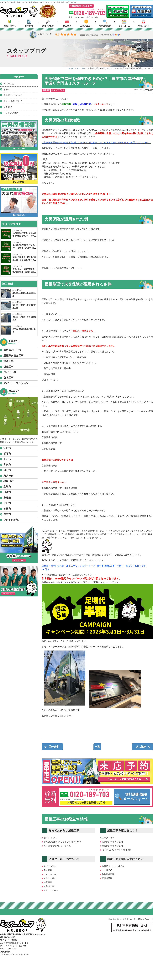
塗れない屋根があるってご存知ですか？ (62, 841)
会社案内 (29, 23)
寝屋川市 (8, 481)
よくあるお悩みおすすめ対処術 (116, 850)
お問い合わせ (143, 23)
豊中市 (7, 514)
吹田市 (7, 503)
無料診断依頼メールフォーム (132, 796)
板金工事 (8, 366)
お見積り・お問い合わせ (113, 866)
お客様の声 (49, 886)
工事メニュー (86, 23)
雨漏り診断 (107, 878)
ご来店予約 (107, 870)
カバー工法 (8, 83)
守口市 (7, 448)
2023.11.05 (18, 234)
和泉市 (7, 464)
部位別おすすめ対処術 (112, 846)
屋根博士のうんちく (12, 95)
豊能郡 (7, 497)
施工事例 (67, 23)
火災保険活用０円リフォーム (57, 846)
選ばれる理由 (50, 866)
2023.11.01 (18, 246)
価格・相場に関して (12, 101)
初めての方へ (9, 23)
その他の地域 (10, 519)
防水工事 (8, 377)
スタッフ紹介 (48, 23)
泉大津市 (8, 475)
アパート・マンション (16, 383)
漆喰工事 (8, 361)
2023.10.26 (18, 270)
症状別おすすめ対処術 (112, 841)
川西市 (7, 492)
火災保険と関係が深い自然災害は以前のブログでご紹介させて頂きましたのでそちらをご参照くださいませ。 (96, 142)
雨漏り (6, 89)
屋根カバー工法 (12, 350)
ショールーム (124, 23)
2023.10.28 (18, 258)
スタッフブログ (58, 90)
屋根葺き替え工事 (13, 355)
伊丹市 (7, 470)
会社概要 (48, 870)
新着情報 (46, 90)
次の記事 (141, 746)
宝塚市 (7, 486)
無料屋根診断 (105, 23)
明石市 (7, 453)
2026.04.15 (18, 293)
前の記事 (54, 746)
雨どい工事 (9, 372)
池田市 (7, 508)
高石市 (7, 459)
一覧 (97, 746)
